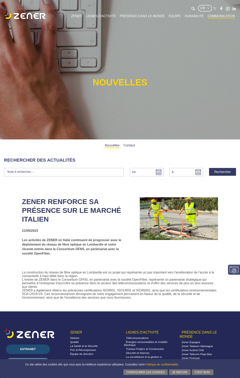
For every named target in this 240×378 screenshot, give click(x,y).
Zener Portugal (191, 358)
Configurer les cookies (145, 372)
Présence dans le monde (142, 16)
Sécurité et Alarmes (137, 352)
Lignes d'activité (101, 16)
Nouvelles (112, 145)
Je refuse (179, 372)
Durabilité (194, 16)
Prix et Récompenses (83, 349)
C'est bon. (202, 372)
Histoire (74, 338)
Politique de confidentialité (161, 364)
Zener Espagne (191, 342)
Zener (76, 16)
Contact (129, 145)
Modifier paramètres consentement (234, 270)
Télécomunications (137, 338)
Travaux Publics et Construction (145, 348)
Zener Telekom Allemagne (197, 346)
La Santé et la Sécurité (84, 345)
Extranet (28, 349)
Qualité (74, 341)
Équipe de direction (81, 353)
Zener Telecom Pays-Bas (197, 354)
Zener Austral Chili (193, 350)
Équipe (175, 16)
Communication (221, 16)
